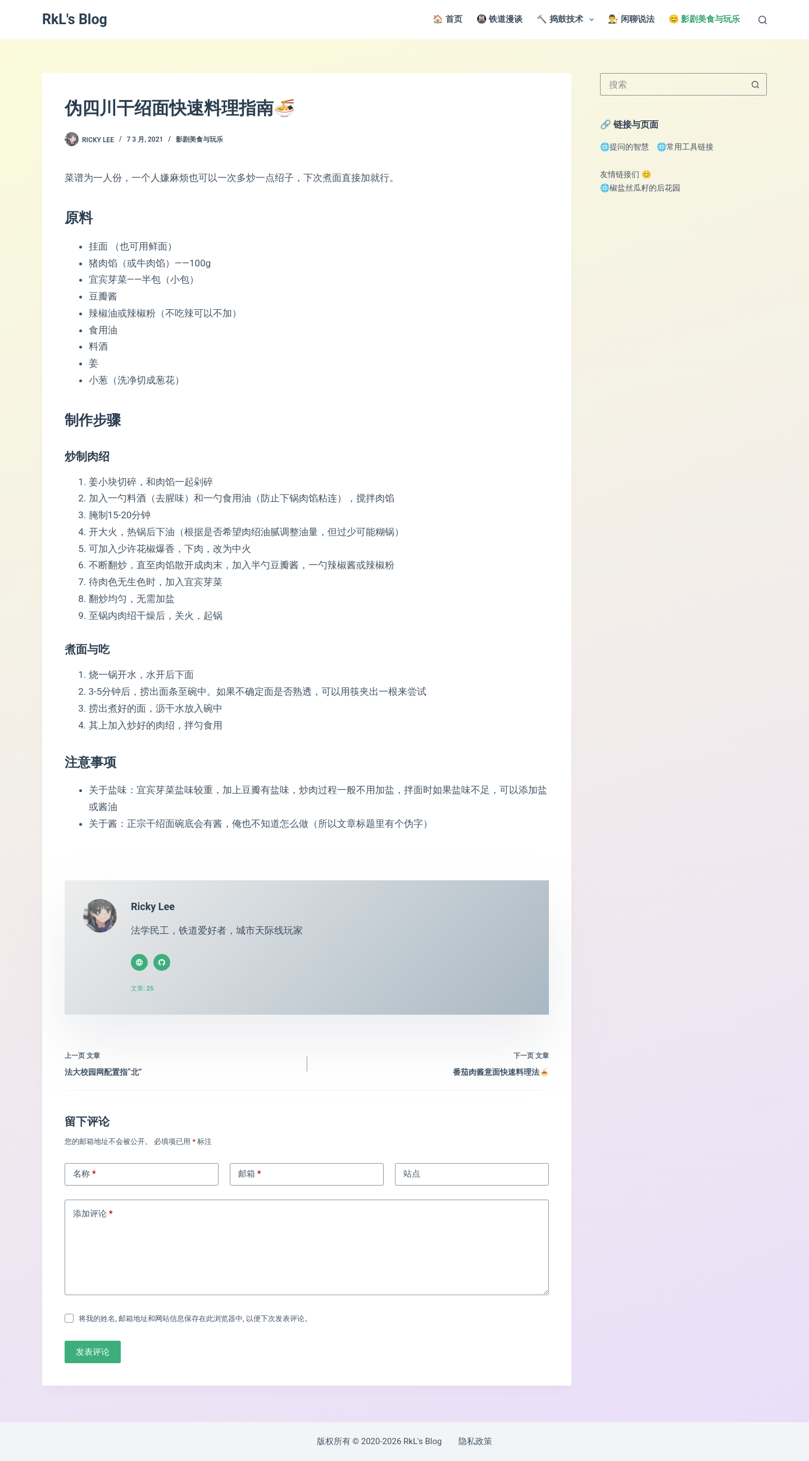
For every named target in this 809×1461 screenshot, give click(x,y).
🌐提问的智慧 (624, 146)
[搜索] (762, 20)
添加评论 (93, 1216)
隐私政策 (475, 1441)
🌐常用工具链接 (685, 146)
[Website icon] (139, 962)
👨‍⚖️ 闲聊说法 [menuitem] (631, 19)
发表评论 (93, 1355)
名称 (84, 1176)
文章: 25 (142, 988)
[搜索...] (672, 84)
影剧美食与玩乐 (199, 139)
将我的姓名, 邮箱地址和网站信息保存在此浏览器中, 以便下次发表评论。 (195, 1321)
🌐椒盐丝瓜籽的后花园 (640, 187)
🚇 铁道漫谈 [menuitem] (499, 19)
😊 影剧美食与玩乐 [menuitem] (704, 19)
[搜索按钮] (755, 84)
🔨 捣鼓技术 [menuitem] (567, 19)
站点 (411, 1176)
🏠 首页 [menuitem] (447, 19)
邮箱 (249, 1176)
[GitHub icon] (161, 962)
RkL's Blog (74, 19)
